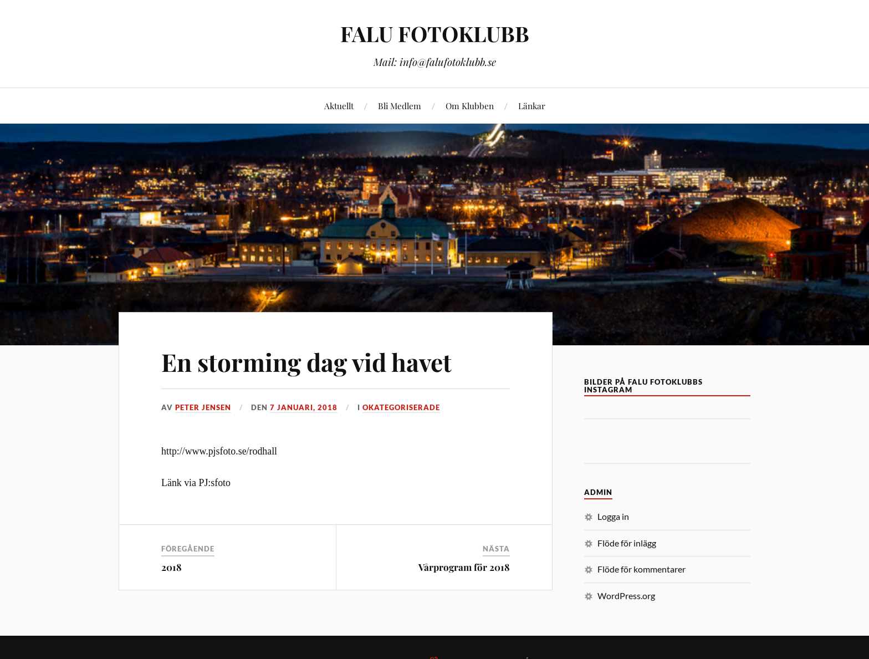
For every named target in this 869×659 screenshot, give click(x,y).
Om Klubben (470, 105)
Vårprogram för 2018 (464, 567)
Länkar (531, 105)
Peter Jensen (203, 407)
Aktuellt (339, 105)
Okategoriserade (401, 407)
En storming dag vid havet (306, 361)
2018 (171, 567)
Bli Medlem (399, 105)
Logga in (613, 516)
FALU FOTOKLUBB (434, 33)
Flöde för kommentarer (641, 569)
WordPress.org (626, 595)
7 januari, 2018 (304, 407)
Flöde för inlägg (626, 543)
